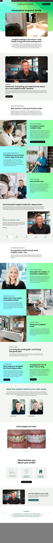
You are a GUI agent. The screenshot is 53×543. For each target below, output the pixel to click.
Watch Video (9, 96)
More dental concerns (26, 481)
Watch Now (5, 227)
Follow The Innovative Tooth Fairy (37, 141)
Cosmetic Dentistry (21, 0)
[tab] (7, 236)
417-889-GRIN (39, 4)
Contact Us (7, 379)
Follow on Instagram (33, 500)
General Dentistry (14, 0)
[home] (25, 4)
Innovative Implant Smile (7, 0)
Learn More (33, 379)
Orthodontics (28, 0)
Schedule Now (46, 4)
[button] (8, 4)
